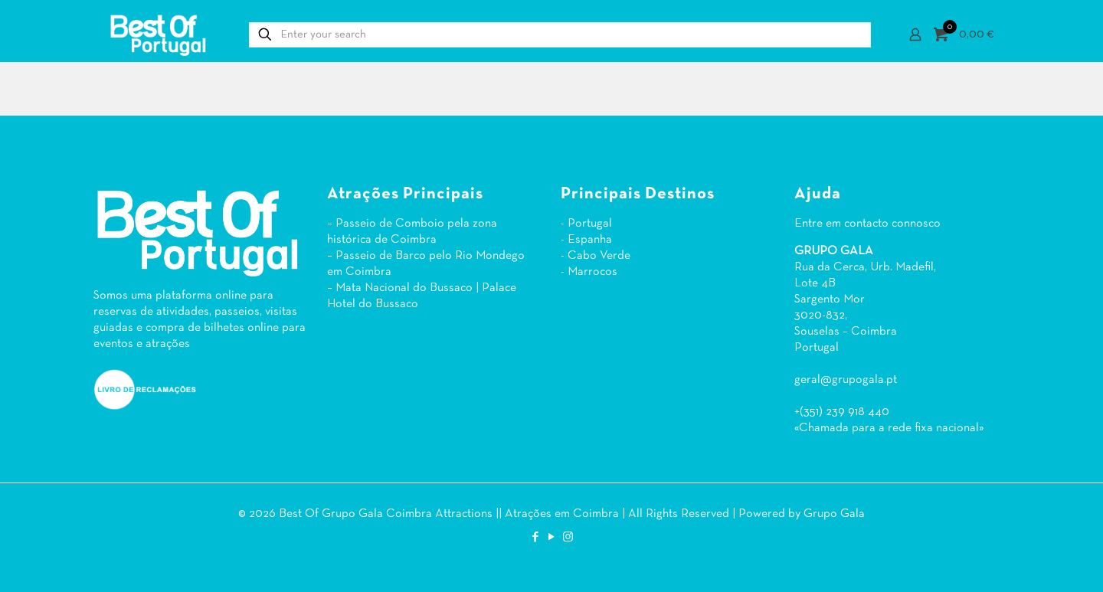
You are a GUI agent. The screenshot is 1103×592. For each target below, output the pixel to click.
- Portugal (586, 223)
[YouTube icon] (552, 537)
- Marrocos (589, 272)
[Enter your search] (560, 34)
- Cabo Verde (595, 255)
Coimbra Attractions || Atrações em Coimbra (502, 514)
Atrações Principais (405, 194)
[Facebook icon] (536, 537)
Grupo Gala (834, 514)
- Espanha (586, 239)
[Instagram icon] (568, 537)
